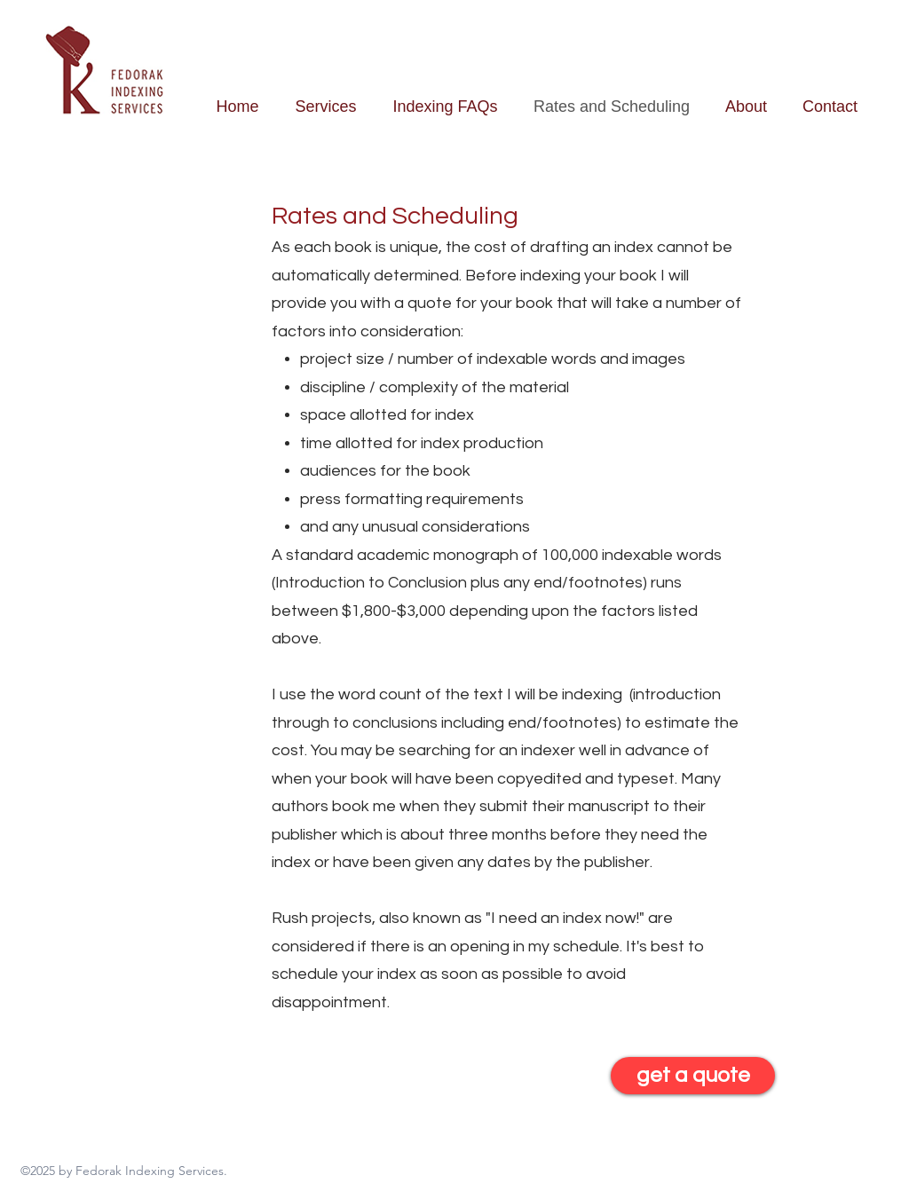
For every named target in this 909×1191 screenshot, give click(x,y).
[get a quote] (693, 1075)
